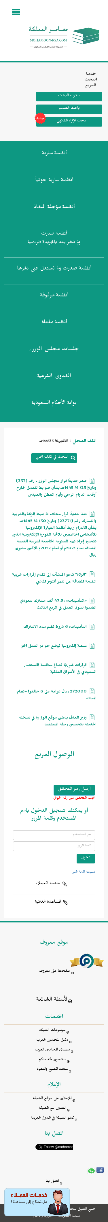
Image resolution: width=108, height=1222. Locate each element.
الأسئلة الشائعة (52, 1000)
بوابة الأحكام (54, 404)
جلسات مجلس (54, 350)
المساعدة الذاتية (48, 902)
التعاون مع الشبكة (52, 1108)
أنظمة (54, 154)
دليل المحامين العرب (52, 1040)
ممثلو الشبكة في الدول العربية (52, 1118)
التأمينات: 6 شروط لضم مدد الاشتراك (55, 627)
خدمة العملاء (47, 884)
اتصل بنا (52, 1181)
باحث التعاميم (69, 108)
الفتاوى (54, 377)
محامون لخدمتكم (52, 1060)
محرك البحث (69, 96)
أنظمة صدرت (54, 269)
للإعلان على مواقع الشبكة (52, 1099)
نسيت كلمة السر (84, 872)
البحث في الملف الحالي (52, 457)
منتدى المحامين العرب (52, 1050)
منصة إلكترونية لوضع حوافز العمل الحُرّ (54, 646)
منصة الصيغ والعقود (52, 1069)
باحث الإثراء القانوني (61, 122)
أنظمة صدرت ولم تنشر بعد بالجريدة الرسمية (54, 238)
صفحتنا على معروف (55, 971)
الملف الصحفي (84, 441)
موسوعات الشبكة (52, 1030)
